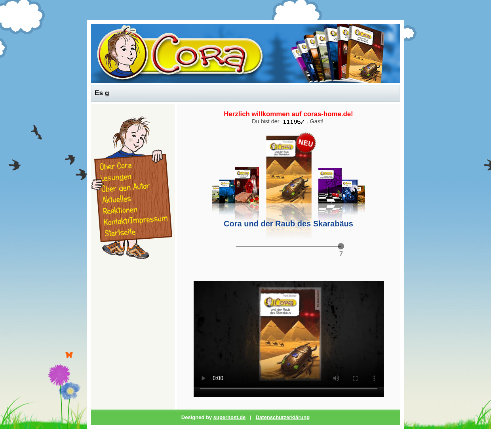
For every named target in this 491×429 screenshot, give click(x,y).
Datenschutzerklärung (283, 417)
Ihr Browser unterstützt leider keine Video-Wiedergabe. (289, 333)
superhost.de (229, 417)
